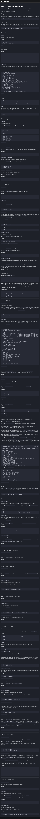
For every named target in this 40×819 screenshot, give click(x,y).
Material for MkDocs (7, 817)
